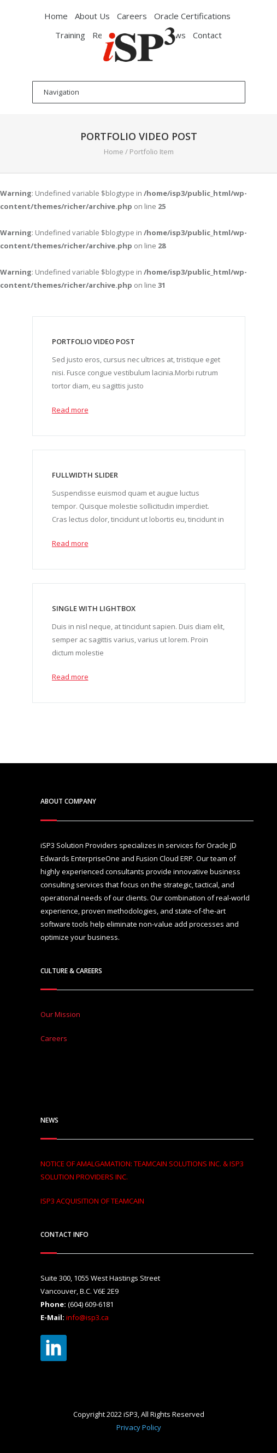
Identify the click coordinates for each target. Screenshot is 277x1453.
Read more (70, 410)
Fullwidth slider (85, 475)
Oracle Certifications (192, 15)
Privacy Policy (138, 1427)
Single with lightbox (93, 608)
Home (56, 15)
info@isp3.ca (87, 1317)
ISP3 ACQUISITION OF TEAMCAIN (92, 1201)
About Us (92, 15)
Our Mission (60, 1014)
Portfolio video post (93, 341)
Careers (132, 15)
